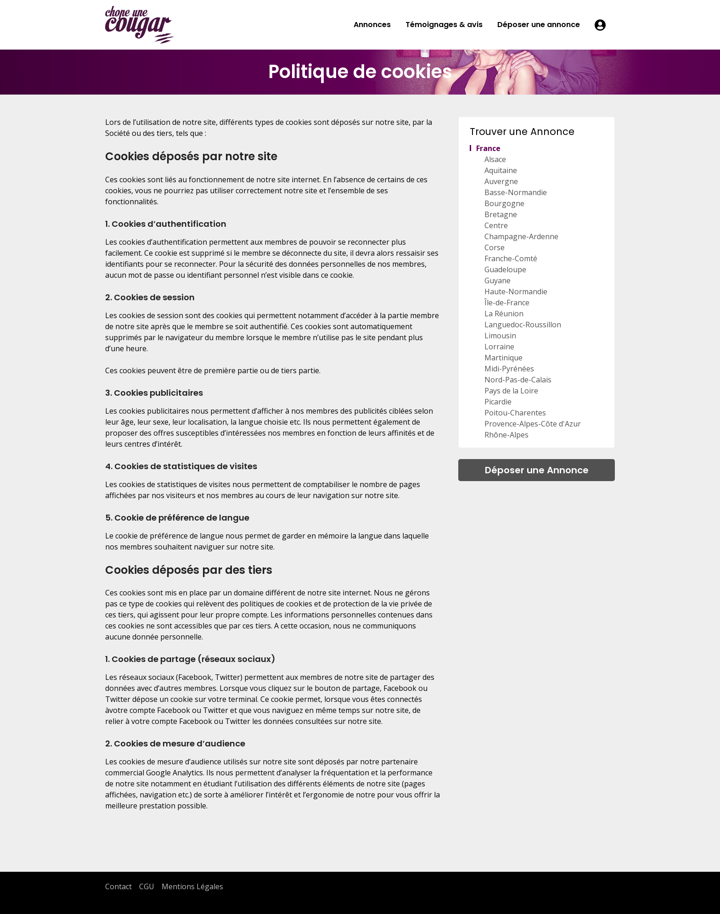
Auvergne (501, 181)
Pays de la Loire (511, 391)
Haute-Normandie (515, 291)
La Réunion (503, 313)
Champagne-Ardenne (521, 236)
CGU (146, 886)
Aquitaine (500, 170)
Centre (496, 225)
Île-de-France (506, 302)
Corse (494, 247)
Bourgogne (504, 203)
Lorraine (499, 347)
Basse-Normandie (515, 192)
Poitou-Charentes (515, 413)
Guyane (497, 280)
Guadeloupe (505, 269)
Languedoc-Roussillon (522, 325)
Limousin (500, 336)
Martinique (503, 358)
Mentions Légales (192, 886)
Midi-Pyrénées (509, 369)
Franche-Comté (510, 258)
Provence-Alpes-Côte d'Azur (532, 424)
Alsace (495, 159)
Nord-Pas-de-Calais (517, 380)
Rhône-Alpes (506, 435)
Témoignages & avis (444, 24)
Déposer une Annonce (537, 470)
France (488, 148)
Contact (118, 886)
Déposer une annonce (538, 24)
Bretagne (500, 214)
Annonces (372, 24)
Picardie (498, 402)
